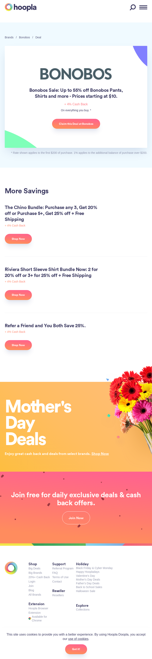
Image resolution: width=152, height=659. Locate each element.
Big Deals (34, 568)
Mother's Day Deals (88, 579)
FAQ (55, 572)
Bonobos (24, 37)
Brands (9, 37)
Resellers (58, 595)
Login (31, 581)
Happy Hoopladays (87, 571)
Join (31, 585)
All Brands (34, 594)
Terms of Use (60, 577)
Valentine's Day (85, 575)
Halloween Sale (85, 591)
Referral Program (62, 568)
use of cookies (78, 639)
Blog (31, 590)
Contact (57, 581)
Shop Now (100, 453)
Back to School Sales (89, 587)
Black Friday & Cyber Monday (94, 568)
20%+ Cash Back (39, 577)
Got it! (76, 649)
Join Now (76, 518)
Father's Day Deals (88, 583)
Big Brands (35, 572)
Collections (82, 609)
